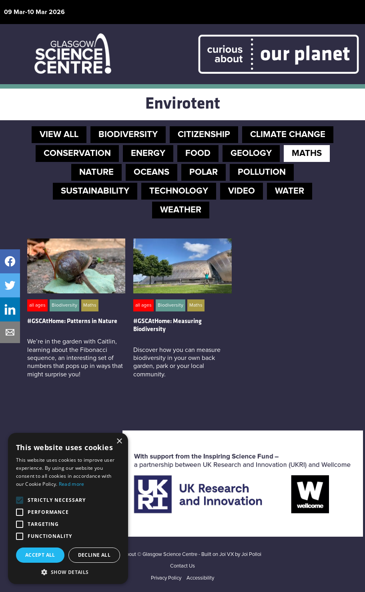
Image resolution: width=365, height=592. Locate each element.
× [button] (119, 441)
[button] (68, 572)
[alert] (68, 508)
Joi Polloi (251, 554)
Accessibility (200, 578)
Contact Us (182, 566)
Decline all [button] (94, 555)
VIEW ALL (59, 134)
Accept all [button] (40, 555)
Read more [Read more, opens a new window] (71, 484)
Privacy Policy (166, 578)
